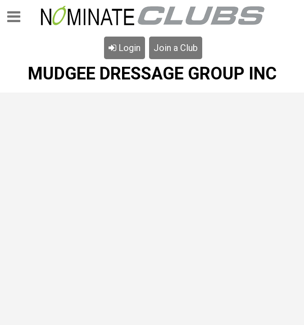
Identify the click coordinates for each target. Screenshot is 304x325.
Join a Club (176, 47)
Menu (13, 19)
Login (125, 47)
